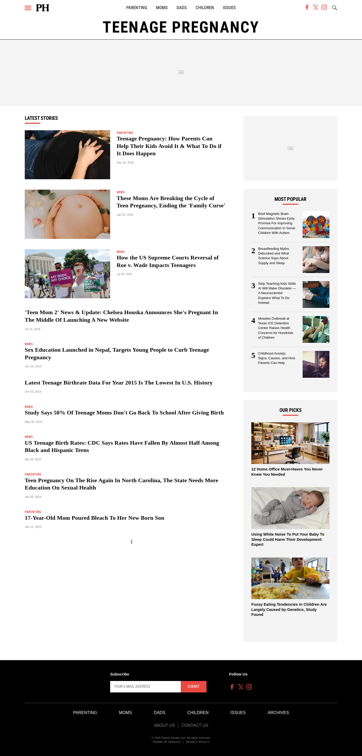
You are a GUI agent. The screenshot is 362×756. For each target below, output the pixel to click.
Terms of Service (167, 741)
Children (205, 7)
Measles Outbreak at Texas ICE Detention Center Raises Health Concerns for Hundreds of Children (275, 328)
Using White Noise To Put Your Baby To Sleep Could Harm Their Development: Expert (287, 539)
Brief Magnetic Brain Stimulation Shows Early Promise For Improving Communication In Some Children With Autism (276, 223)
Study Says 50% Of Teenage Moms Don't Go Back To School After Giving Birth (124, 412)
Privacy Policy (198, 741)
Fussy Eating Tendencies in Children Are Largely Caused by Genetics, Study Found (289, 609)
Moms (162, 7)
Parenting (136, 7)
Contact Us (195, 725)
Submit (194, 686)
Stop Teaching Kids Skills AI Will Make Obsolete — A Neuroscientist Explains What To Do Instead (277, 293)
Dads (182, 7)
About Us (164, 725)
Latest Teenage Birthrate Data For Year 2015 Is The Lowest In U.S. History (119, 382)
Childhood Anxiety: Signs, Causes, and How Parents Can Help (276, 358)
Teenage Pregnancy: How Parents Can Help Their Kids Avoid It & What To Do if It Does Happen (169, 146)
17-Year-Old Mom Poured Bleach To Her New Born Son (94, 518)
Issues (229, 7)
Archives (278, 712)
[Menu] (28, 8)
